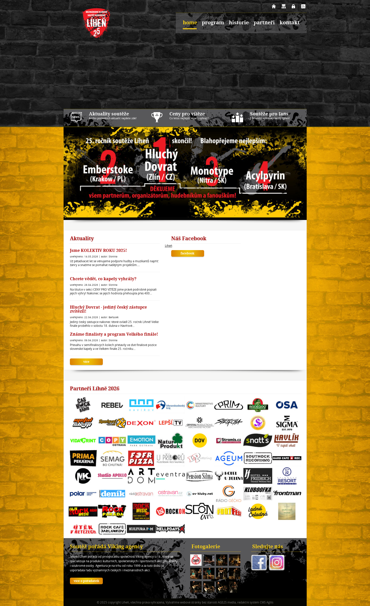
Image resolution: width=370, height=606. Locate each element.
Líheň (168, 246)
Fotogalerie (205, 547)
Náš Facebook (188, 238)
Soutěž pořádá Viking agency (106, 547)
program (213, 23)
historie (239, 23)
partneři (264, 23)
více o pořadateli (86, 581)
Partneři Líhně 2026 (94, 389)
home (190, 23)
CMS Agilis (266, 602)
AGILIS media (227, 602)
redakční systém (248, 602)
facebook (187, 253)
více (86, 361)
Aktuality (82, 238)
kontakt (290, 23)
